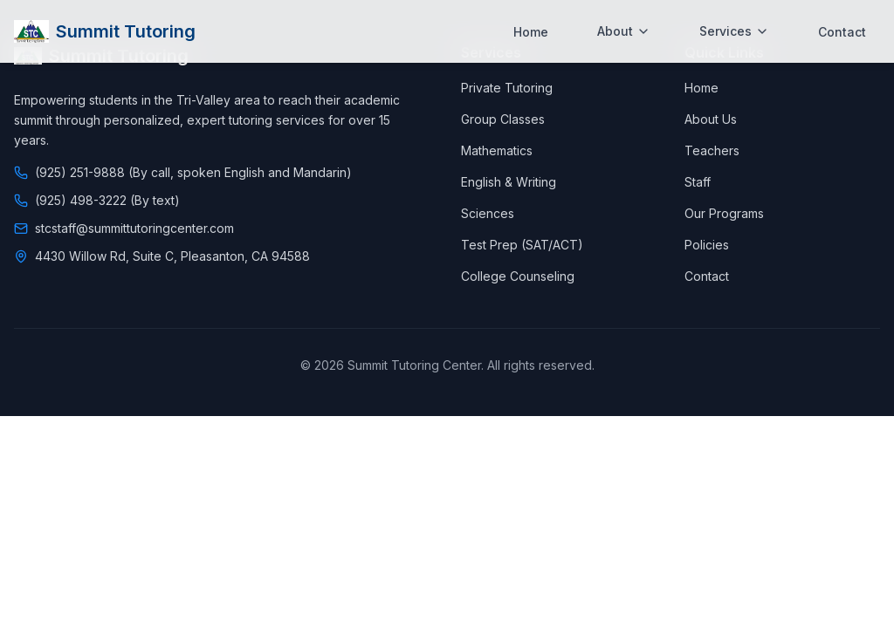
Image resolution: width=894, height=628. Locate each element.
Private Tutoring (507, 87)
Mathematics (497, 150)
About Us (710, 119)
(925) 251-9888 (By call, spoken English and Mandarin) (193, 172)
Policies (706, 244)
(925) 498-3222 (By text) (107, 200)
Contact (842, 23)
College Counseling (517, 276)
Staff (697, 181)
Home (530, 23)
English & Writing (508, 181)
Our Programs (724, 213)
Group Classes (503, 119)
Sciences (487, 213)
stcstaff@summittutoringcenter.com (134, 228)
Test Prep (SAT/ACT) (522, 244)
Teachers (711, 150)
